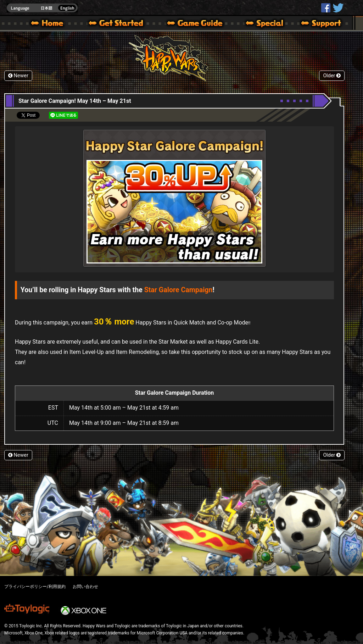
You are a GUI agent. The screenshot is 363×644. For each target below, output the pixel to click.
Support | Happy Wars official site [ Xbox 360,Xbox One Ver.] (315, 24)
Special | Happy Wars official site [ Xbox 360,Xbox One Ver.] (262, 24)
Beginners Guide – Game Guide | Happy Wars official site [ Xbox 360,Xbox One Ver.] (200, 24)
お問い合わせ (85, 586)
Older (332, 76)
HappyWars (325, 7)
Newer (18, 76)
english (42, 8)
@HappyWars (338, 7)
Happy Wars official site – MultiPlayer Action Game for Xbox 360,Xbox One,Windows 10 (48, 24)
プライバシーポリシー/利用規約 (35, 586)
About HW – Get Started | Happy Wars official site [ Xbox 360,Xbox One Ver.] (122, 24)
